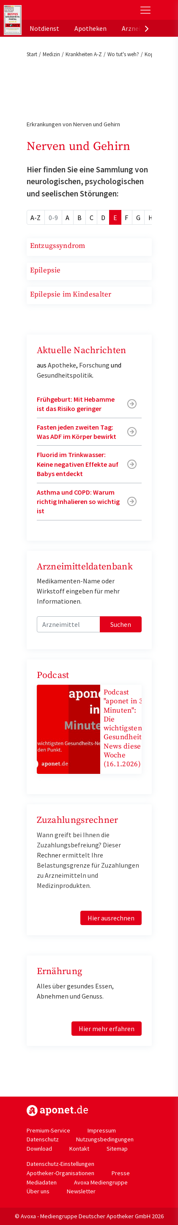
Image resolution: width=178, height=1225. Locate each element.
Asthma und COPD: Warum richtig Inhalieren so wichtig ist (78, 501)
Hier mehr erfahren (106, 1028)
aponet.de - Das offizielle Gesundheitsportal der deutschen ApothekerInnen (60, 10)
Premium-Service (48, 1130)
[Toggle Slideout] (145, 10)
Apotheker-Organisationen (60, 1173)
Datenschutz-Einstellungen (60, 1164)
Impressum (102, 1130)
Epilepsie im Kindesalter (71, 294)
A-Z (35, 217)
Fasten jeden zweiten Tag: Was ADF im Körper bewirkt (76, 432)
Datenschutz (43, 1139)
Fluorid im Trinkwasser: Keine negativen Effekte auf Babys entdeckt (77, 464)
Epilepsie (45, 270)
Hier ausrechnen (111, 918)
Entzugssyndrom (57, 245)
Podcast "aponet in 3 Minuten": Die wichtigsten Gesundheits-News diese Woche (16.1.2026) (126, 728)
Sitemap (117, 1148)
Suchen (120, 624)
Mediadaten (42, 1182)
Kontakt (79, 1148)
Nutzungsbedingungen (105, 1139)
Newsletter (81, 1191)
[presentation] (147, 28)
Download (39, 1148)
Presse (121, 1173)
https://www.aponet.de (57, 1110)
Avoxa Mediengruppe (101, 1182)
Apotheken (90, 28)
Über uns (38, 1191)
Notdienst (44, 28)
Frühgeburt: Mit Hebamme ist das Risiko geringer (76, 404)
